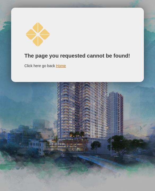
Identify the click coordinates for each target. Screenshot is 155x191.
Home (61, 66)
